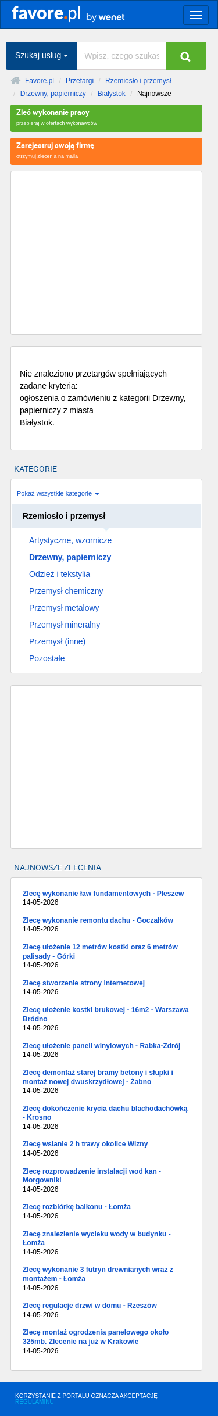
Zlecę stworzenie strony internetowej (106, 988)
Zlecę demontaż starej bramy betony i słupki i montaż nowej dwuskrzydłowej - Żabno (106, 1082)
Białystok (112, 93)
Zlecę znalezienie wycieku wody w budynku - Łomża (106, 1243)
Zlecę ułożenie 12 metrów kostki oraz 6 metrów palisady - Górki (106, 956)
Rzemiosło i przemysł (138, 81)
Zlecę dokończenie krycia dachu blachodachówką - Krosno (106, 1118)
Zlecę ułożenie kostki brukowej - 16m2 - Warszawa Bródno (106, 1019)
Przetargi (80, 81)
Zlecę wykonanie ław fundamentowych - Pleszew (106, 899)
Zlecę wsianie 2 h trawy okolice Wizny (106, 1149)
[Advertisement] (106, 252)
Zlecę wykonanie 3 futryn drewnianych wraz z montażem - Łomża (106, 1279)
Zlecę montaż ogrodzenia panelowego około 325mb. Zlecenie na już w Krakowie (106, 1342)
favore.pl (81, 13)
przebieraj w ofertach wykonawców (106, 116)
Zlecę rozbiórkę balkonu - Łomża (106, 1212)
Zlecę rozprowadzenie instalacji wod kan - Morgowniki (106, 1181)
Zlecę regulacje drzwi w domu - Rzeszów (106, 1311)
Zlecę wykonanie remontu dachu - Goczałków (106, 925)
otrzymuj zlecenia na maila (106, 149)
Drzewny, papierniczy (53, 93)
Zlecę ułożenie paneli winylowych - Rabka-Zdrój (106, 1051)
